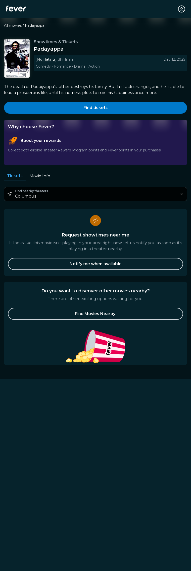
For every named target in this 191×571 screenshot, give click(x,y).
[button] (95, 314)
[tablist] (95, 148)
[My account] (181, 8)
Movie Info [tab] (40, 176)
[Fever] (16, 8)
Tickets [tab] (15, 175)
